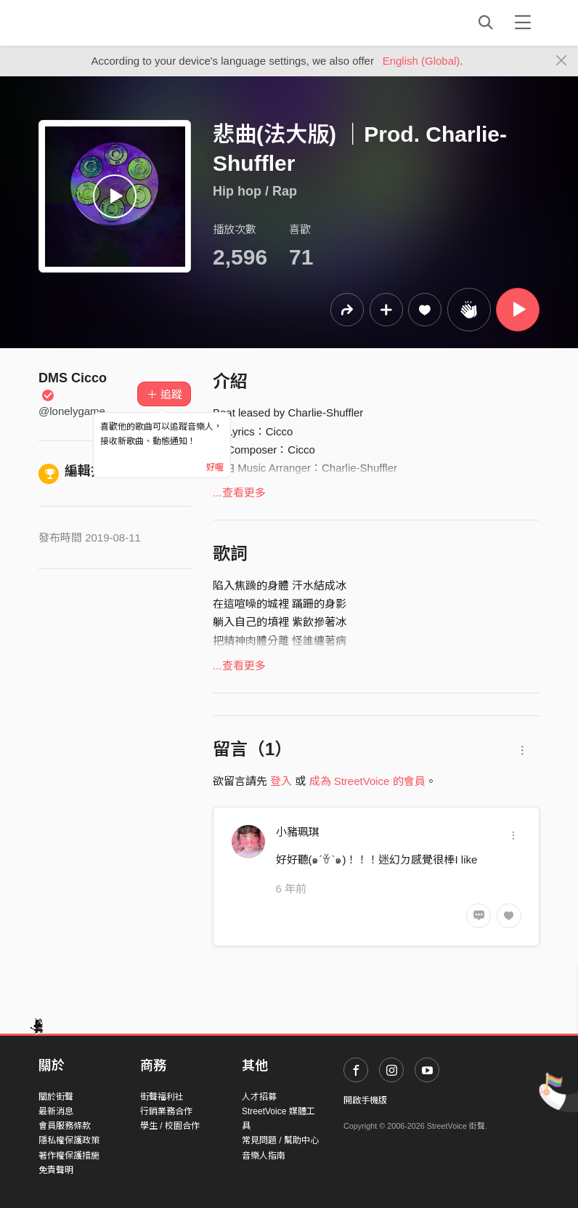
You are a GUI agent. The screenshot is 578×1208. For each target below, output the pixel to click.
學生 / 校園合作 (170, 1126)
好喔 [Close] (215, 467)
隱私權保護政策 (68, 1140)
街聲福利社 (162, 1097)
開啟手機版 (365, 1100)
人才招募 (259, 1097)
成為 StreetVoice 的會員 (367, 781)
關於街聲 (55, 1097)
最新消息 (55, 1111)
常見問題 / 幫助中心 (280, 1140)
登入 (281, 781)
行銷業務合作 (166, 1111)
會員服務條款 (64, 1126)
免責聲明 (55, 1170)
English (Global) (421, 61)
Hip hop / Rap (255, 191)
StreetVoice (98, 22)
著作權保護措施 (68, 1156)
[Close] (561, 61)
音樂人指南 (263, 1156)
